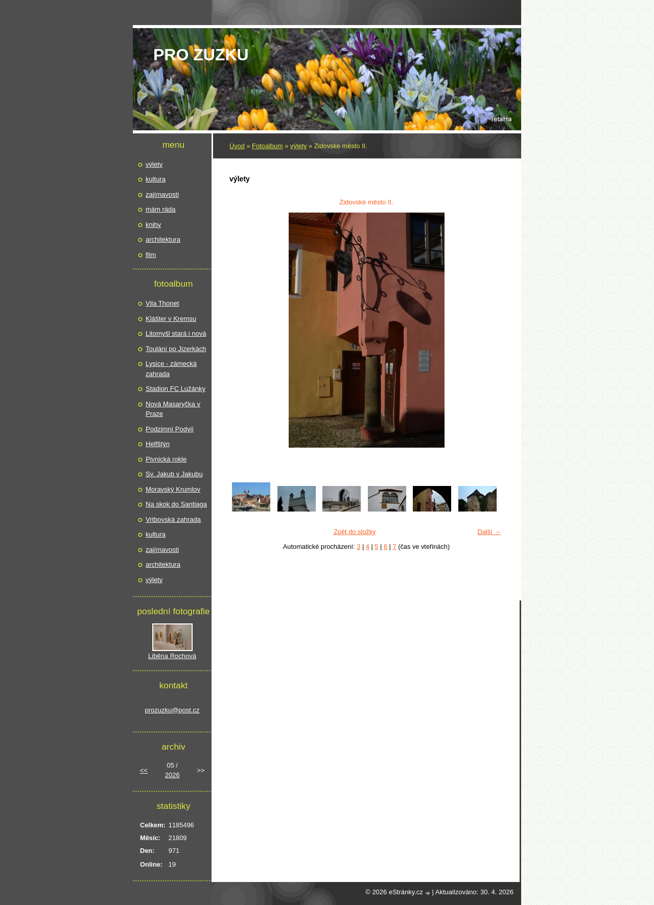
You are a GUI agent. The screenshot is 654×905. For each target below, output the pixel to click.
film (151, 255)
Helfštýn (158, 444)
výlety (298, 146)
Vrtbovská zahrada (173, 519)
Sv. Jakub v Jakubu (174, 474)
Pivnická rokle (166, 459)
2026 (172, 775)
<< (144, 770)
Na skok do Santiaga (176, 504)
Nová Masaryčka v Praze (173, 409)
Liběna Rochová (172, 656)
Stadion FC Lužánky (175, 388)
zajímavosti (162, 194)
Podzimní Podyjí (170, 429)
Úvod (237, 146)
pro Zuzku (201, 54)
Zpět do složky (355, 532)
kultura (156, 179)
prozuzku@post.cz (172, 710)
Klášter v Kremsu (171, 318)
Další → (489, 532)
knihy (153, 224)
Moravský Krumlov (173, 489)
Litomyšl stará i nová (176, 333)
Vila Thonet (162, 303)
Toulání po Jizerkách (176, 349)
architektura (163, 239)
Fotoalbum (267, 146)
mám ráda (161, 209)
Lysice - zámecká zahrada (171, 369)
